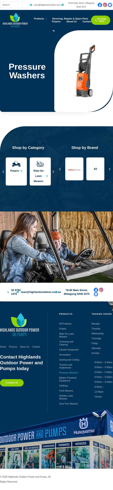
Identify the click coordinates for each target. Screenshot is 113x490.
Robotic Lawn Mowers (66, 397)
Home (3, 347)
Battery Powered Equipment (67, 379)
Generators (65, 354)
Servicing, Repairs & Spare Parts (70, 18)
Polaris (62, 329)
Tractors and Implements (65, 366)
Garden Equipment (69, 349)
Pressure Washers (68, 373)
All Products (65, 323)
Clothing (63, 385)
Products (40, 18)
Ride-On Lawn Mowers (66, 335)
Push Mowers (66, 391)
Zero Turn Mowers (68, 403)
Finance (56, 21)
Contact (86, 21)
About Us (71, 21)
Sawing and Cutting (69, 360)
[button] (3, 171)
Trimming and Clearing (66, 343)
